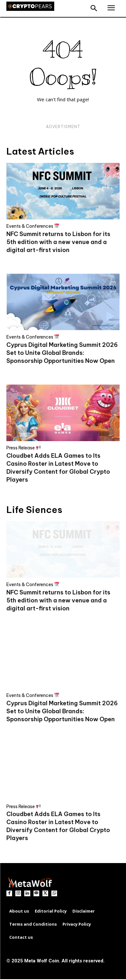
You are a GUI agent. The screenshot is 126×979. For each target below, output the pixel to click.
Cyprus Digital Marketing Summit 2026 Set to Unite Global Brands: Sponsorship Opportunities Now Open (62, 352)
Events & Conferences (32, 226)
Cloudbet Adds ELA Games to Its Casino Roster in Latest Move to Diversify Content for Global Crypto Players (58, 826)
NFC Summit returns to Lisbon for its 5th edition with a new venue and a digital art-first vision (58, 242)
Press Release (23, 447)
